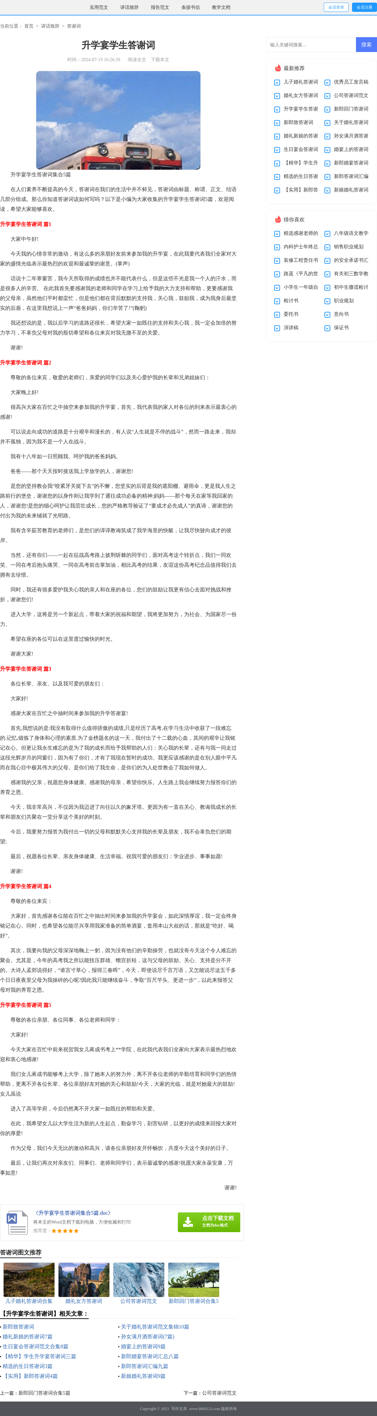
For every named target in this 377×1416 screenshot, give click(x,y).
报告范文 (160, 7)
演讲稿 (291, 327)
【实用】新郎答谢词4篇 (30, 1376)
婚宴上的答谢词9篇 (143, 1346)
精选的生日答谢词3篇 (28, 1366)
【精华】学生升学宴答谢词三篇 (39, 1356)
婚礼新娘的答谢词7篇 (28, 1336)
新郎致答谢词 (18, 1326)
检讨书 (291, 300)
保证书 (341, 327)
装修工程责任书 (301, 260)
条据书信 (190, 7)
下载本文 (160, 59)
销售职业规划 (349, 246)
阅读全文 (137, 59)
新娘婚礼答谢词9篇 (143, 1376)
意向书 (341, 314)
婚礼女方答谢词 (301, 95)
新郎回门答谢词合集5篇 (44, 1393)
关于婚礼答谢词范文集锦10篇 (155, 1326)
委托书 (291, 314)
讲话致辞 (129, 7)
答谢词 (74, 26)
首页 (29, 26)
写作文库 (179, 1408)
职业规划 (344, 300)
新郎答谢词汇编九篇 (144, 1366)
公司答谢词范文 (219, 1393)
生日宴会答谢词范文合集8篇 (35, 1346)
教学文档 (221, 7)
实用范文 (99, 7)
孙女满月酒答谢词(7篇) (148, 1336)
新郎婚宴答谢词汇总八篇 (150, 1356)
